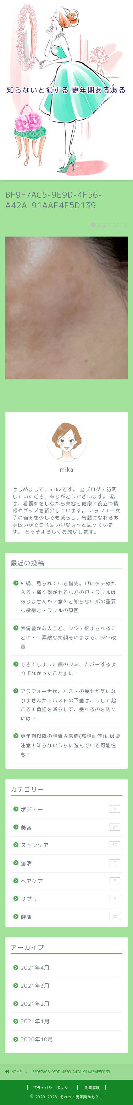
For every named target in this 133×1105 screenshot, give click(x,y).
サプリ (70, 899)
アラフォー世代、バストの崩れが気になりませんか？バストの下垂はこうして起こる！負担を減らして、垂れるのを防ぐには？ (68, 705)
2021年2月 (35, 1003)
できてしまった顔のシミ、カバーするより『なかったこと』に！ (68, 669)
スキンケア (70, 845)
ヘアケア (70, 881)
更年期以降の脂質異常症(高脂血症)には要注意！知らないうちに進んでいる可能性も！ (71, 745)
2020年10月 (37, 1039)
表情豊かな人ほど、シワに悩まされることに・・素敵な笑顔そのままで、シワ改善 (68, 637)
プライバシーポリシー (52, 1087)
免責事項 (92, 1087)
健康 (70, 917)
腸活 (70, 863)
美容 (70, 827)
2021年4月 (35, 967)
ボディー (70, 809)
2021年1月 (35, 1021)
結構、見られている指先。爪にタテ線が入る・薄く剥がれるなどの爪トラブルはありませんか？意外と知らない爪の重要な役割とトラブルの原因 (68, 597)
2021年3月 (35, 985)
